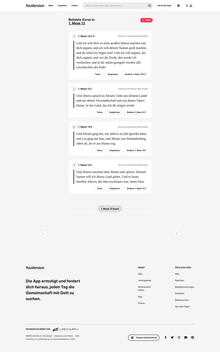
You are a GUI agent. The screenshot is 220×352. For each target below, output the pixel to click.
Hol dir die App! (164, 5)
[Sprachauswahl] (178, 5)
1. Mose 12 (76, 23)
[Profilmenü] (189, 5)
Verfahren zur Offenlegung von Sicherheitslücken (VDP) (50, 339)
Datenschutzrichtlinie (63, 336)
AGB (77, 336)
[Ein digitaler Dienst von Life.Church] (110, 328)
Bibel (51, 5)
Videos (74, 5)
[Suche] (114, 5)
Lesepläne (62, 5)
